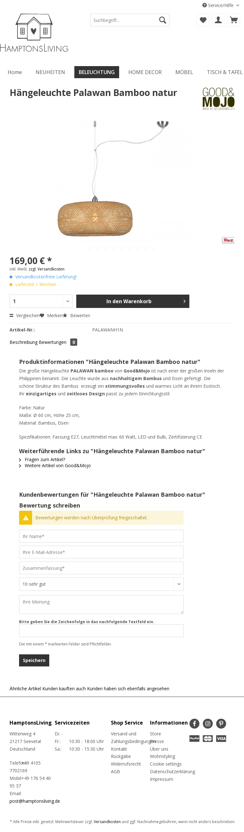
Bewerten (76, 315)
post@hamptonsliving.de (35, 801)
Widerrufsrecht (126, 764)
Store (155, 734)
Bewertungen (58, 342)
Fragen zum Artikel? (42, 459)
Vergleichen (25, 315)
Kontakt (119, 749)
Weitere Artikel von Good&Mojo (55, 465)
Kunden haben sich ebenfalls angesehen (128, 688)
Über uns (159, 749)
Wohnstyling (162, 756)
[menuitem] (130, 23)
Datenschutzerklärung (168, 771)
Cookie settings (166, 764)
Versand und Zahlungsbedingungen (129, 737)
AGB (115, 771)
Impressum (161, 779)
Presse (157, 741)
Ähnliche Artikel (25, 688)
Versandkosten (107, 821)
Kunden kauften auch (64, 688)
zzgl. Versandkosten (46, 269)
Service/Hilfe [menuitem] (218, 5)
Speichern (34, 660)
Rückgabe (121, 756)
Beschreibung (23, 342)
